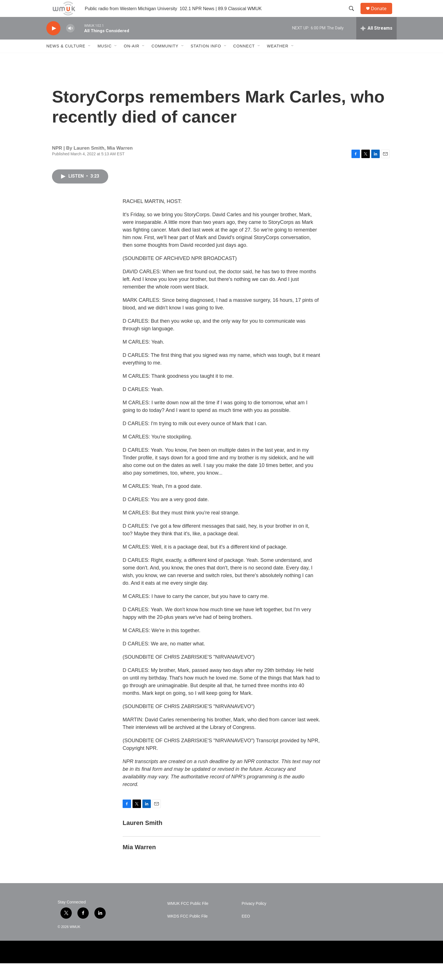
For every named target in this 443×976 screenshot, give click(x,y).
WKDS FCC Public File (187, 929)
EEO (246, 929)
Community (164, 58)
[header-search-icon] (354, 15)
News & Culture (65, 58)
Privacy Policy (254, 916)
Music (104, 58)
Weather (277, 58)
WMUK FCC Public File (187, 916)
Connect (244, 58)
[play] (53, 41)
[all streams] (376, 41)
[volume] (70, 41)
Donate (382, 15)
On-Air (131, 58)
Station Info (206, 58)
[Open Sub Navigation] (89, 58)
